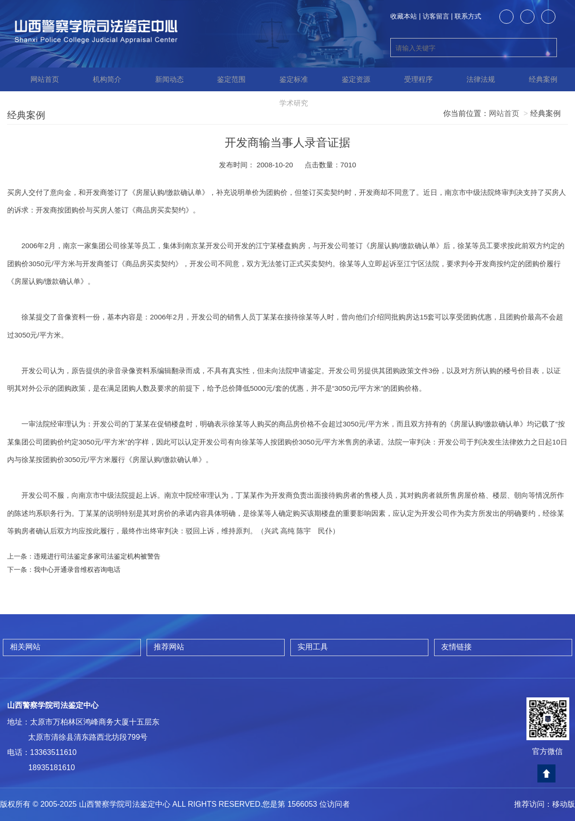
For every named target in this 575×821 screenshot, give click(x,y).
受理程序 (412, 79)
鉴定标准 (287, 79)
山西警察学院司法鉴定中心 (53, 705)
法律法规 (474, 79)
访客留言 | (438, 16)
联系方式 (468, 16)
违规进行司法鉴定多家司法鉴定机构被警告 (97, 556)
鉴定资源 (350, 79)
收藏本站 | (405, 16)
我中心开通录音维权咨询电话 (77, 569)
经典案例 (537, 79)
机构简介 (100, 79)
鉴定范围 (225, 79)
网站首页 (38, 79)
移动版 (563, 804)
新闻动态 (163, 79)
